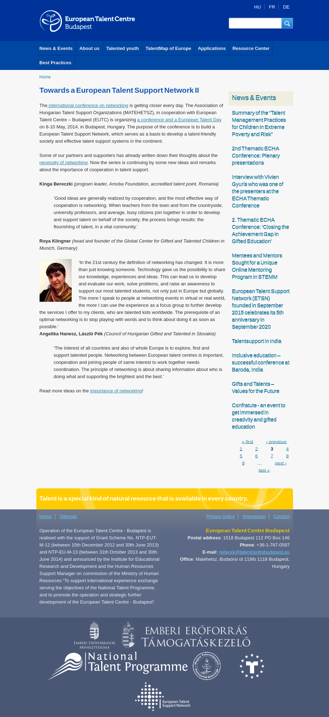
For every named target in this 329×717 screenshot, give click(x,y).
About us (89, 48)
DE (286, 7)
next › (281, 463)
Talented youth (122, 48)
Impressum (254, 516)
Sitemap (68, 516)
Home (45, 77)
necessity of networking (64, 162)
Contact (282, 516)
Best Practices (56, 62)
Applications (212, 48)
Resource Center (250, 48)
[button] (287, 23)
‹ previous (276, 441)
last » (264, 470)
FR (272, 7)
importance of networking (116, 390)
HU (257, 7)
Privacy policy (220, 516)
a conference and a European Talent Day (179, 119)
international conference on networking (87, 105)
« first (247, 441)
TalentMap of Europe (168, 48)
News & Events (56, 48)
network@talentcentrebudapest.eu (254, 552)
